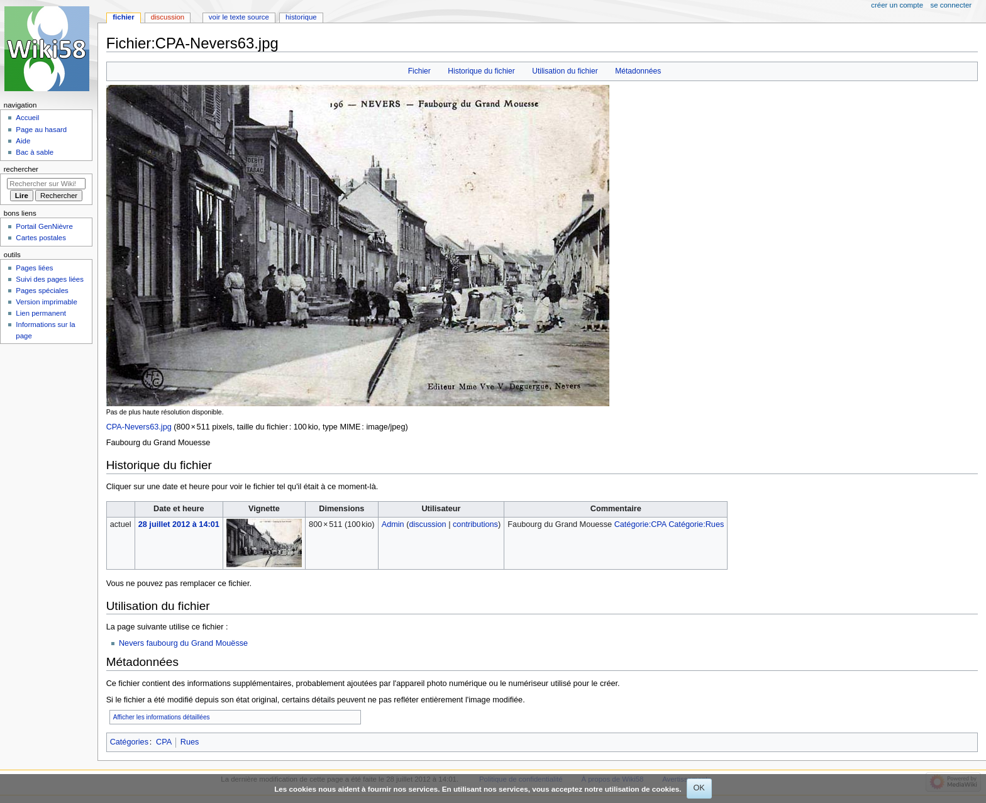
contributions (475, 524)
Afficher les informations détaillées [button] (161, 717)
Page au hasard (41, 129)
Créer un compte (897, 5)
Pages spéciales (42, 290)
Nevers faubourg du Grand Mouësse (183, 643)
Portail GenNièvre (44, 226)
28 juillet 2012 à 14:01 (178, 524)
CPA (164, 742)
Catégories (129, 742)
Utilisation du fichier (564, 71)
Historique (301, 17)
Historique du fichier (481, 71)
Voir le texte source (239, 17)
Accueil (27, 117)
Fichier (419, 71)
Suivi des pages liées (50, 279)
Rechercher (21, 169)
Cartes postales (41, 237)
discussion (427, 524)
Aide (23, 141)
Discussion (167, 17)
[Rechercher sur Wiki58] (46, 183)
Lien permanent (41, 313)
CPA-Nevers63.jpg (139, 427)
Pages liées (34, 268)
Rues (189, 742)
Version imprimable (46, 302)
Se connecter (951, 5)
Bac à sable (34, 152)
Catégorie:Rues (696, 524)
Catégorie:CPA (640, 524)
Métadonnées (638, 71)
